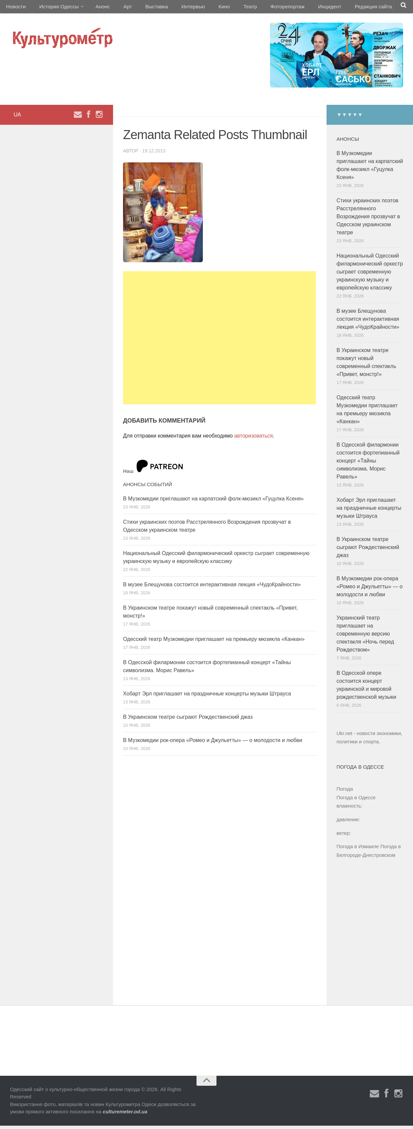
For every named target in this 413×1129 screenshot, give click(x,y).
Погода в (356, 801)
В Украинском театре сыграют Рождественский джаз (188, 720)
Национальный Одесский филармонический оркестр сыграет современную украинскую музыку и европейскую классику (370, 275)
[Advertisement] (219, 341)
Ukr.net (344, 736)
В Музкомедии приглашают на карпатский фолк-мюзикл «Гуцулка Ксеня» (213, 502)
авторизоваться (253, 439)
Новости (15, 8)
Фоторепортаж (262, 8)
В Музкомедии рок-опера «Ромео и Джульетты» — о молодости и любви (212, 743)
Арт (118, 8)
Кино (205, 8)
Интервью (177, 8)
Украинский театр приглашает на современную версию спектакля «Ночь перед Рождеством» (365, 637)
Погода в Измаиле (358, 849)
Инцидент (301, 8)
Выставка (144, 8)
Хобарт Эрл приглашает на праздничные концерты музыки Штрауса (207, 697)
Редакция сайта (342, 8)
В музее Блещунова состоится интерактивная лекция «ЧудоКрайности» (212, 588)
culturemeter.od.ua (125, 1115)
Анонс (97, 8)
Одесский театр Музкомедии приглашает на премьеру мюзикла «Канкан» (214, 642)
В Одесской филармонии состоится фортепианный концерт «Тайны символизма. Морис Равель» (368, 464)
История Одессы (55, 8)
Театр (227, 8)
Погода (345, 792)
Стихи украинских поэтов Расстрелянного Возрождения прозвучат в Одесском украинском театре (368, 220)
